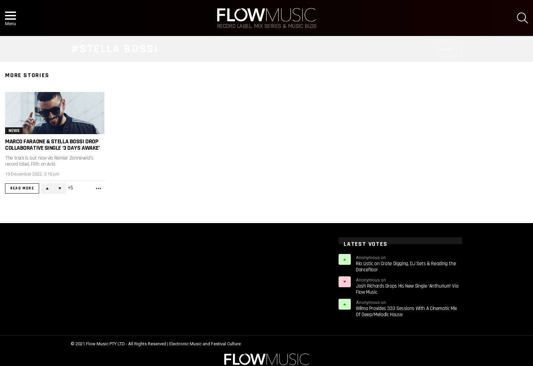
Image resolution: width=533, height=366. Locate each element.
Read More (22, 188)
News (13, 130)
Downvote (60, 188)
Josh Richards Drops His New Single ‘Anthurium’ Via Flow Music (407, 289)
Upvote (47, 188)
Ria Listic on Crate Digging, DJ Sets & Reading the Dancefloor (406, 266)
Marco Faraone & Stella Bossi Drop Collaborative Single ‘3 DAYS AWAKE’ (52, 145)
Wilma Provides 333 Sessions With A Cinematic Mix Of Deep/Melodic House (406, 311)
